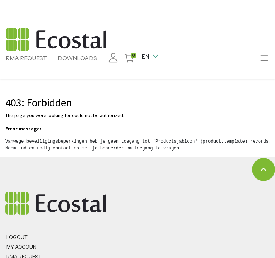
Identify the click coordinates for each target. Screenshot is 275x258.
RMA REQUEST (26, 58)
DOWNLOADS (77, 58)
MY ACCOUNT (23, 247)
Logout (17, 237)
